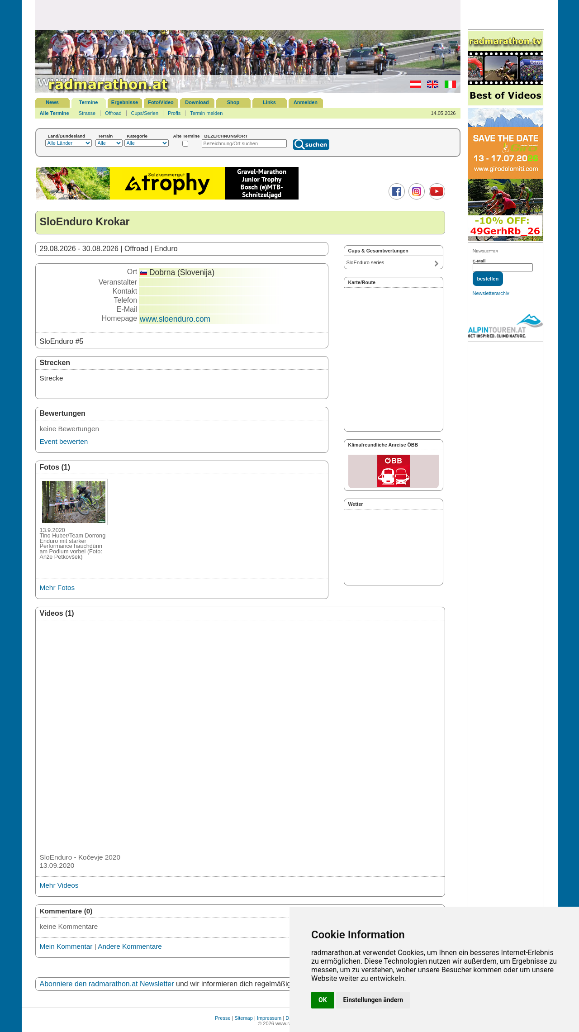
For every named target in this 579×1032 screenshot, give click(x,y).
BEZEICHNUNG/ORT (226, 135)
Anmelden (306, 102)
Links (269, 102)
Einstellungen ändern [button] (373, 999)
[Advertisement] (248, 14)
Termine (88, 102)
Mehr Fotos (57, 587)
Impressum (269, 1018)
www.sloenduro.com (175, 318)
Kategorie (137, 135)
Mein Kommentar (66, 946)
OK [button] (322, 999)
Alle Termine (54, 113)
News (52, 102)
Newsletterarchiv (491, 293)
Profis (174, 113)
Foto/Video (161, 102)
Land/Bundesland (66, 135)
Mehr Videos (59, 885)
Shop (233, 102)
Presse (222, 1018)
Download (197, 102)
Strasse (87, 113)
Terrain (105, 135)
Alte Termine (186, 135)
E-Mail (479, 260)
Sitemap (244, 1018)
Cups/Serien (145, 113)
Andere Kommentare (130, 946)
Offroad (113, 113)
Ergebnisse (124, 102)
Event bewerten (64, 441)
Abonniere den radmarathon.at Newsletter (107, 984)
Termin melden (206, 113)
